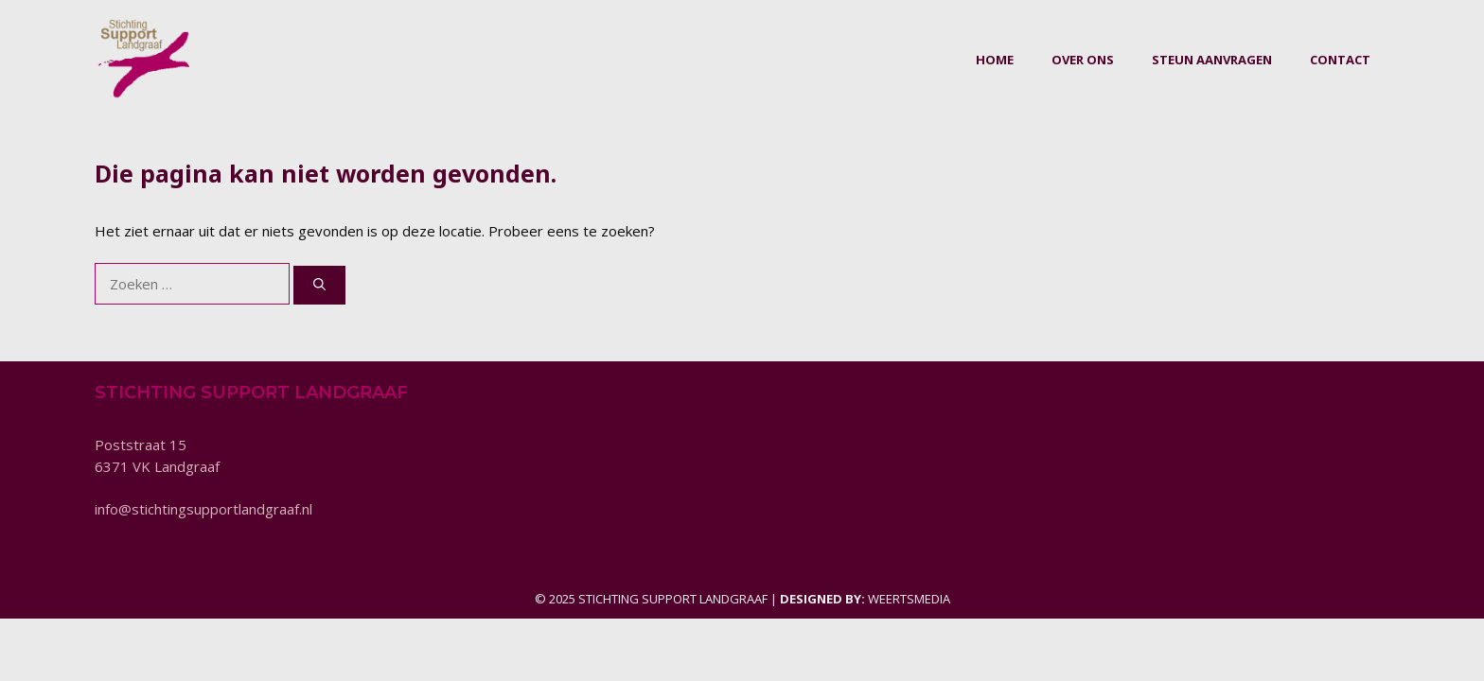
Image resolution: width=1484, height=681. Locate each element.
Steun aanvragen (1212, 59)
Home (995, 59)
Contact (1340, 59)
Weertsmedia (909, 598)
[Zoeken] (319, 286)
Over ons (1082, 59)
